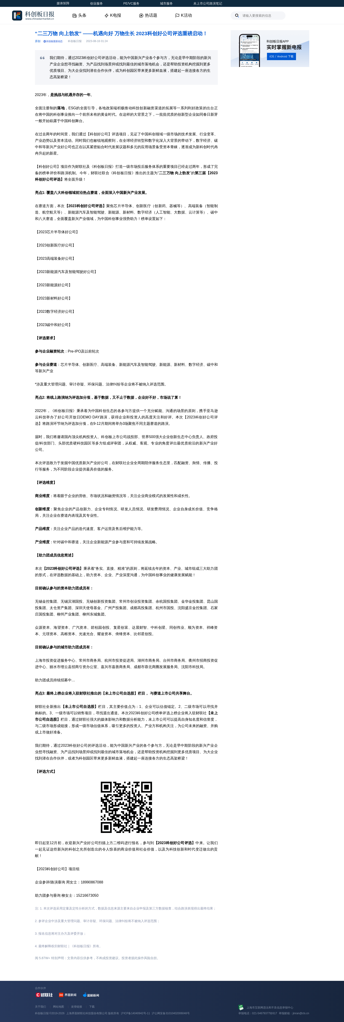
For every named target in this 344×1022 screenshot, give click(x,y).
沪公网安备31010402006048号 (170, 1013)
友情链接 (76, 1006)
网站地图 (58, 1006)
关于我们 (40, 1006)
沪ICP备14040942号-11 (135, 1013)
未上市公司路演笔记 (207, 3)
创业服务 (96, 3)
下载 (92, 1006)
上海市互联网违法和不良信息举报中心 (270, 1007)
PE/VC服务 (131, 3)
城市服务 (166, 3)
